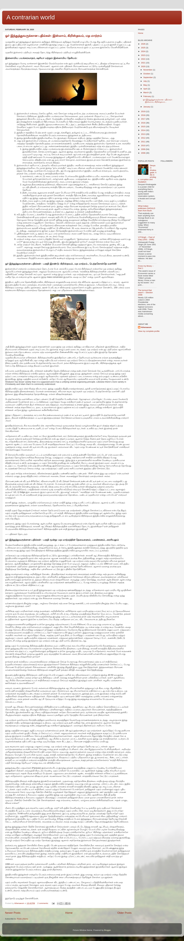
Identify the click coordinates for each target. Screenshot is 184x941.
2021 (143, 63)
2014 (143, 130)
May (145, 85)
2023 (143, 55)
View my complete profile (149, 331)
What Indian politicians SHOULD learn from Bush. (146, 208)
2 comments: (43, 903)
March (146, 92)
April (145, 89)
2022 (143, 59)
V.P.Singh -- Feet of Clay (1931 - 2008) (146, 238)
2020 (143, 66)
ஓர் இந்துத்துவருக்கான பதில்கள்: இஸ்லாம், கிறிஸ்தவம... (157, 101)
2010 (143, 145)
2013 (143, 134)
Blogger (107, 930)
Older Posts (124, 912)
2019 (143, 111)
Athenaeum (146, 327)
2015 (143, 126)
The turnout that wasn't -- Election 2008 (145, 292)
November (148, 70)
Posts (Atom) (22, 919)
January (147, 107)
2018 (143, 115)
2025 (143, 48)
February (147, 96)
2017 (143, 119)
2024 (143, 51)
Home (68, 912)
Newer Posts (12, 912)
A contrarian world (30, 17)
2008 (143, 153)
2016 (143, 123)
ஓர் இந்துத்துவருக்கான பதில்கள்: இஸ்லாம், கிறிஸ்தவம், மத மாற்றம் (53, 36)
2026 (143, 44)
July (145, 81)
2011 (143, 142)
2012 (143, 138)
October (147, 74)
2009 (143, 149)
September (148, 77)
